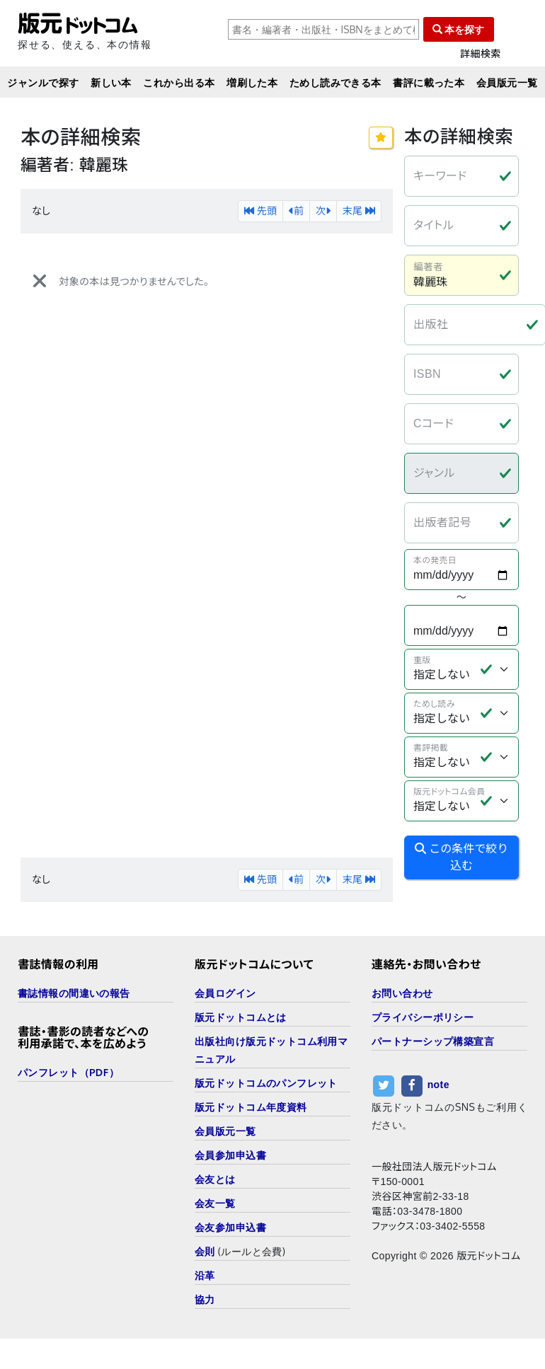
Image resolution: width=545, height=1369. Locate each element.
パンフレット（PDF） (68, 1072)
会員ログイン (225, 993)
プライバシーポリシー (423, 1017)
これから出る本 (178, 82)
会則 (205, 1251)
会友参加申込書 (230, 1227)
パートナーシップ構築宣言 (433, 1041)
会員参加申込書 (230, 1155)
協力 (205, 1299)
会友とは (215, 1179)
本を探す (458, 29)
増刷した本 (251, 82)
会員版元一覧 (507, 82)
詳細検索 (480, 54)
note (438, 1085)
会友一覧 (215, 1203)
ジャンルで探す (43, 82)
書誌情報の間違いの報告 (74, 993)
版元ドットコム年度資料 (251, 1107)
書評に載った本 (428, 82)
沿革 (205, 1275)
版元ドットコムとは (241, 1017)
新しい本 (111, 82)
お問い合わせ (402, 993)
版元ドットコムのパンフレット (266, 1083)
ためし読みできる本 (335, 82)
